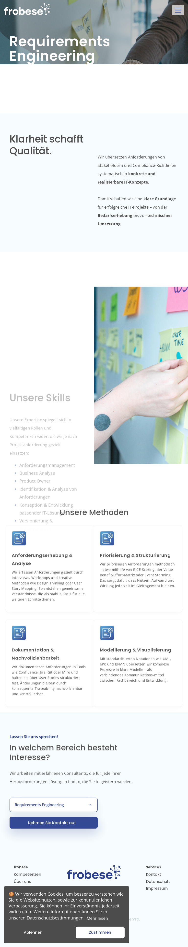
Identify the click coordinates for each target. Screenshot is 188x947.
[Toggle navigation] (178, 10)
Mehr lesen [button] (97, 918)
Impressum (157, 888)
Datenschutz (158, 881)
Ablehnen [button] (33, 932)
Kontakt (153, 874)
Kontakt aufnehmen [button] (37, 83)
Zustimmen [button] (100, 932)
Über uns (22, 881)
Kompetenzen (27, 874)
